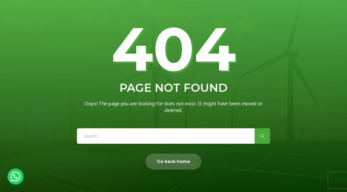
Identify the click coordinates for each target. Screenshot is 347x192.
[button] (15, 177)
